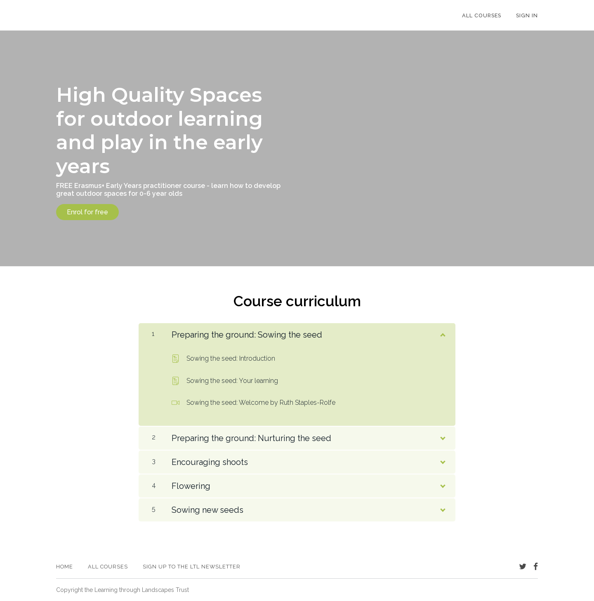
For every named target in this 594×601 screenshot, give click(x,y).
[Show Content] (442, 333)
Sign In (527, 15)
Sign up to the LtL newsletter (191, 566)
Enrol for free (87, 212)
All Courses (481, 15)
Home (64, 566)
